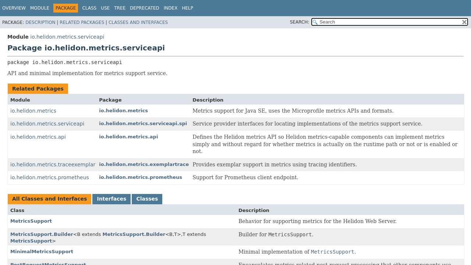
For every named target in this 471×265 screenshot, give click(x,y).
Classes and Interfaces (138, 22)
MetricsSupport (31, 221)
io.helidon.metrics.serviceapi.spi (143, 123)
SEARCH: (299, 22)
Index (171, 8)
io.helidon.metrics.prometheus (49, 177)
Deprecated (144, 8)
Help (187, 8)
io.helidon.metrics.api (38, 137)
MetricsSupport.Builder (41, 234)
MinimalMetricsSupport (41, 251)
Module (39, 8)
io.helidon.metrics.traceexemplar (52, 164)
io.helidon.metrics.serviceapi (67, 37)
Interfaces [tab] (111, 199)
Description (40, 22)
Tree (119, 8)
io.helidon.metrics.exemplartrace (144, 164)
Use (105, 8)
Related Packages (82, 22)
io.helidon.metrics (33, 111)
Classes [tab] (147, 199)
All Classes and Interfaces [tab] (49, 199)
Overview (14, 8)
